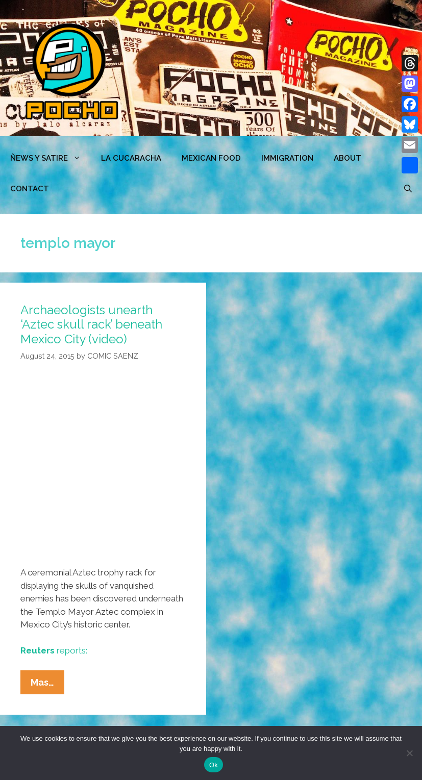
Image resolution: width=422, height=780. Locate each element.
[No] (409, 753)
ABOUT (347, 158)
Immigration (287, 158)
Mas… (47, 684)
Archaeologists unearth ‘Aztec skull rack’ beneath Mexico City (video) (91, 325)
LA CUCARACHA (131, 158)
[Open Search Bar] (408, 188)
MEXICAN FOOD (211, 158)
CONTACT (29, 188)
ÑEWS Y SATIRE (50, 158)
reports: (53, 650)
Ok (213, 765)
